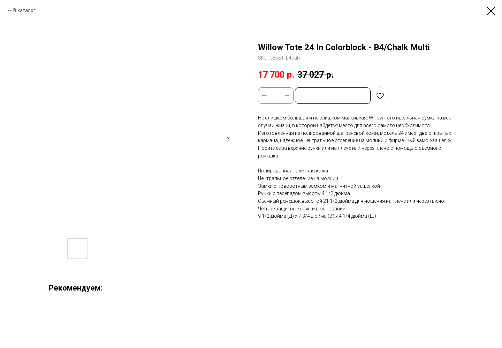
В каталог (24, 10)
